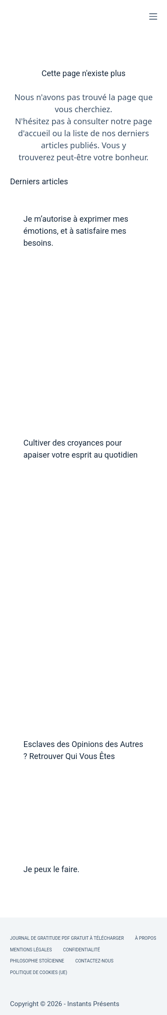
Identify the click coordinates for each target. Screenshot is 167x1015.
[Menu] (153, 16)
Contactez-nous (94, 960)
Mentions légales (31, 949)
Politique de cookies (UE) (39, 972)
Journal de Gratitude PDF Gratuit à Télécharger (67, 938)
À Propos (145, 938)
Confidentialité (81, 949)
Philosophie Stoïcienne (37, 960)
